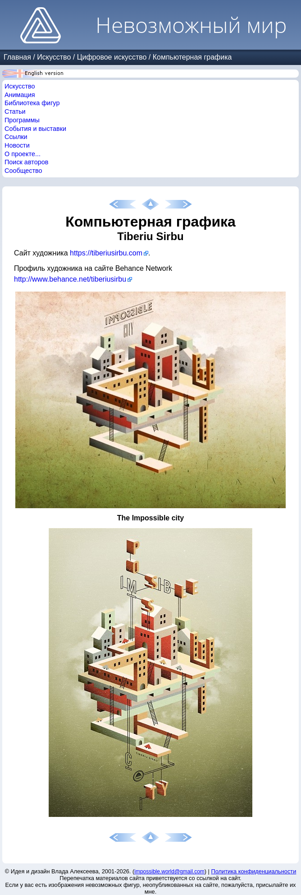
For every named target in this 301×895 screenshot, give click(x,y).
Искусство (54, 57)
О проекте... (23, 154)
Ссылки (16, 136)
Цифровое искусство (112, 57)
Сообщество (23, 170)
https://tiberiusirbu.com (106, 253)
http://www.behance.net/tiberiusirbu (70, 279)
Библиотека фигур (32, 103)
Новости (17, 145)
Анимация (20, 94)
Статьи (15, 111)
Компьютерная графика (192, 57)
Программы (22, 120)
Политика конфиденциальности (253, 871)
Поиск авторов (26, 162)
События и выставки (35, 128)
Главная (17, 57)
